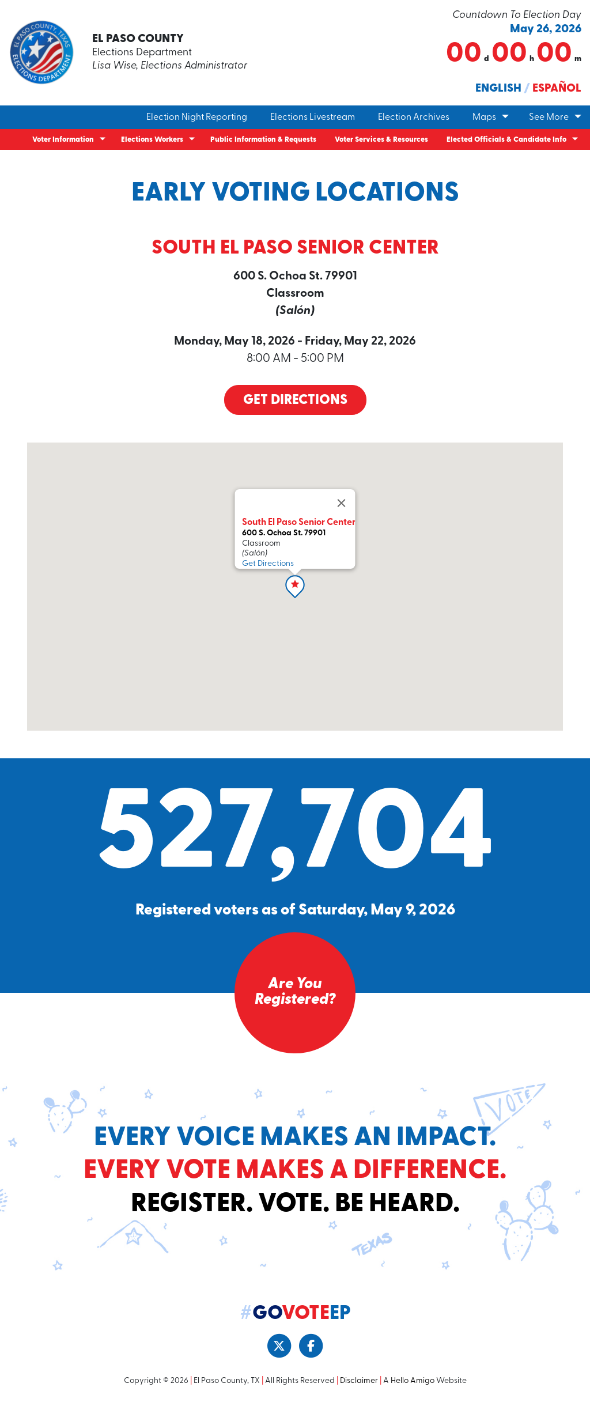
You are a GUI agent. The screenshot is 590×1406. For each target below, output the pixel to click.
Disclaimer (359, 1382)
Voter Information (63, 139)
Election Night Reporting (196, 117)
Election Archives (413, 117)
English (498, 89)
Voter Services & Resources (381, 139)
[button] (295, 587)
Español (556, 89)
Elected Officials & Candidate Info (506, 139)
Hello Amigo (412, 1382)
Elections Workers (152, 139)
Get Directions (295, 402)
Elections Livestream (312, 117)
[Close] (341, 503)
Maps (484, 117)
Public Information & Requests (263, 139)
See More (549, 117)
